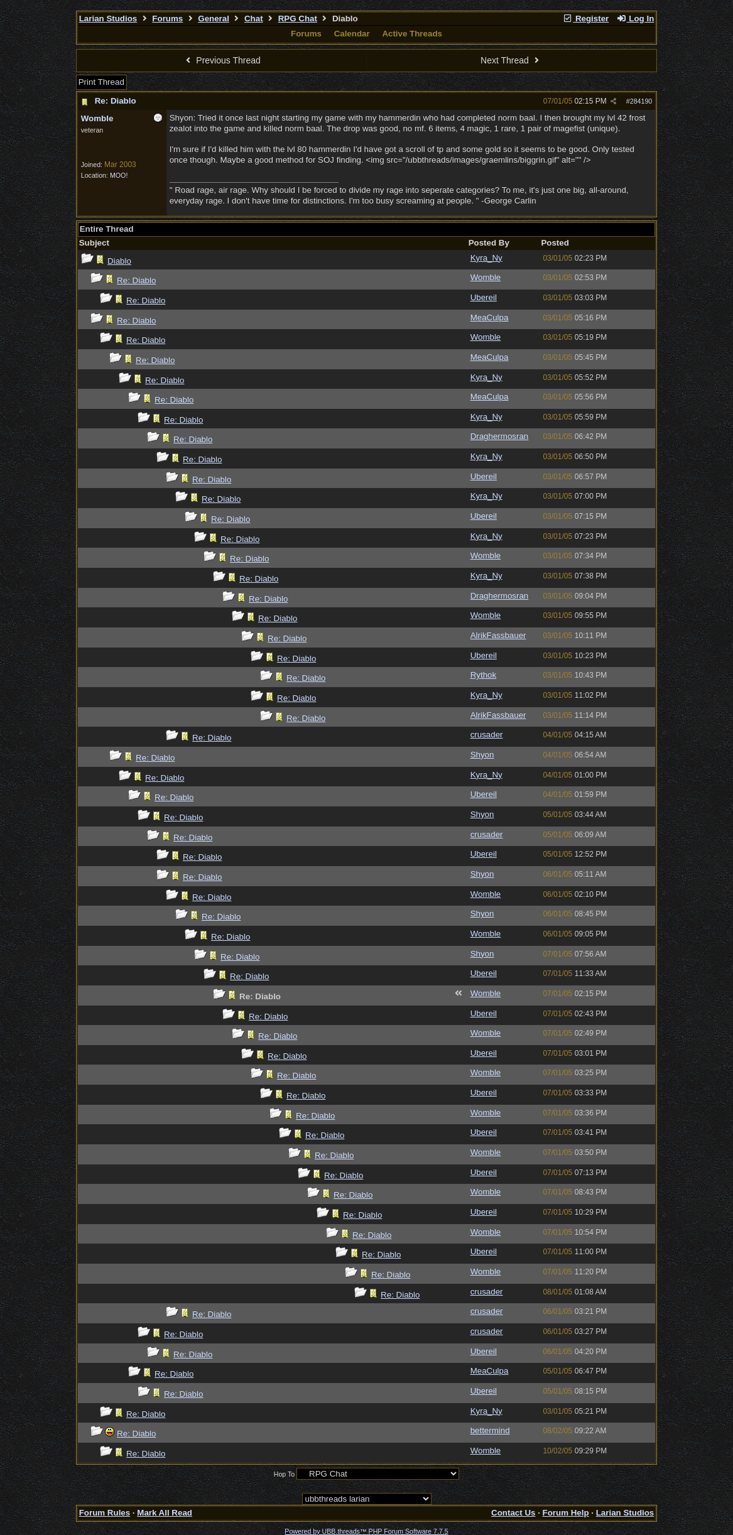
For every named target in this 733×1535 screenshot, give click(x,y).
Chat (253, 18)
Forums (167, 18)
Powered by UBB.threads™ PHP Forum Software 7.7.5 (366, 1531)
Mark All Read (164, 1512)
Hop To (284, 1474)
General (213, 18)
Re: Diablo (115, 101)
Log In (635, 18)
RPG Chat (297, 18)
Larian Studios (108, 18)
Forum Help (566, 1512)
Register (586, 18)
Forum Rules (104, 1512)
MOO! (119, 175)
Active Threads (412, 33)
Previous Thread (222, 60)
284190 (641, 101)
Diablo (119, 261)
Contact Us (513, 1512)
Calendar (352, 33)
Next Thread (511, 60)
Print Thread (101, 82)
